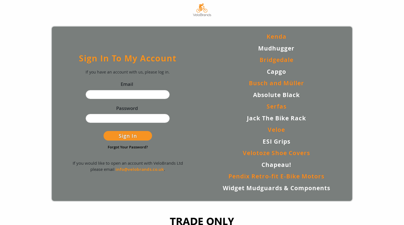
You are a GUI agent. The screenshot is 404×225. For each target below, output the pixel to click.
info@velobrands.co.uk (140, 169)
